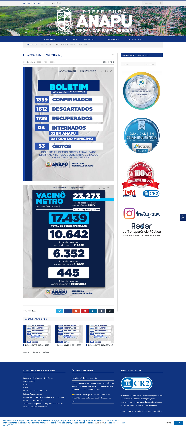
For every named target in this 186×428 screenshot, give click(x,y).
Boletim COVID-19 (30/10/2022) (69, 345)
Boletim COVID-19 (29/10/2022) (100, 345)
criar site (136, 395)
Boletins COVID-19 (107, 62)
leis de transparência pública (132, 405)
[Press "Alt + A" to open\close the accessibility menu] (183, 217)
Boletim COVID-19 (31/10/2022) (37, 345)
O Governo (89, 39)
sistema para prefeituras (152, 395)
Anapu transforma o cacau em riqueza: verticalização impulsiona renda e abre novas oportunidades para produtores (93, 386)
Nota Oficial (56, 3)
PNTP (131, 411)
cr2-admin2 (31, 62)
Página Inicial (49, 39)
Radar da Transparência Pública (149, 411)
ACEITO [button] (178, 423)
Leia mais (100, 422)
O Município (69, 39)
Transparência (133, 39)
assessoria (138, 399)
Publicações (110, 39)
